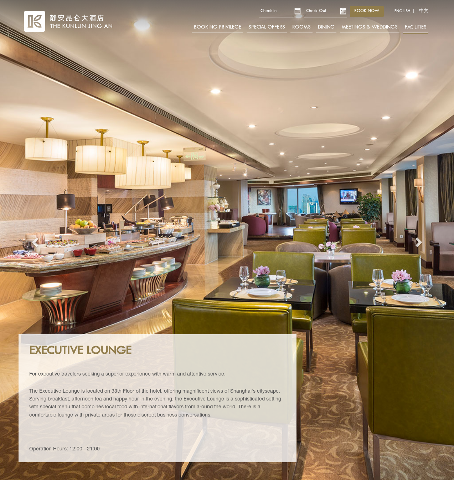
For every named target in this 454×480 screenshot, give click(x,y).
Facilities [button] (416, 27)
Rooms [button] (301, 27)
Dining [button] (326, 27)
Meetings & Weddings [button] (370, 27)
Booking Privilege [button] (217, 27)
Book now (367, 11)
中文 (423, 11)
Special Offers (266, 27)
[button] (34, 240)
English (402, 11)
